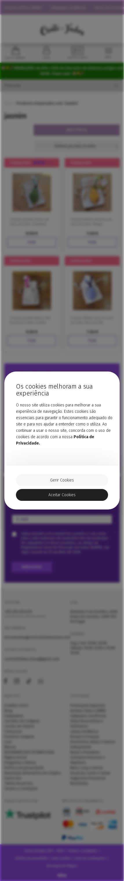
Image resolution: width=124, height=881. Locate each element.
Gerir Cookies (62, 480)
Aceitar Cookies (62, 494)
